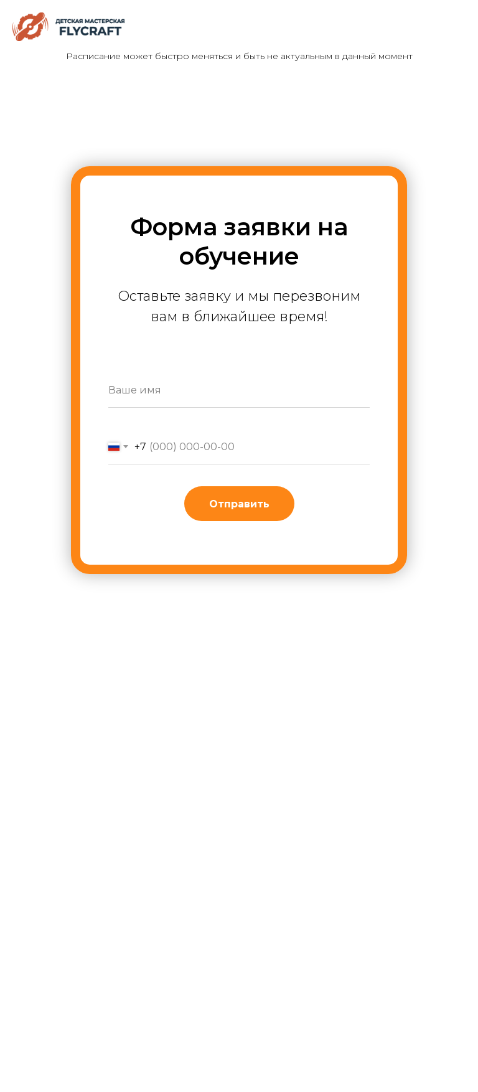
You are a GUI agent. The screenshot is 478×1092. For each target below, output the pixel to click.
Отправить (239, 504)
